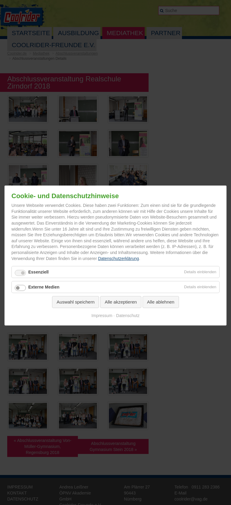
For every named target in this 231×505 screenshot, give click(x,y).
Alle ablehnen (160, 301)
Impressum (101, 315)
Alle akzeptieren (121, 301)
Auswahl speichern (75, 301)
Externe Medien (43, 287)
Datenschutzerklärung (118, 258)
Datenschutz (128, 315)
